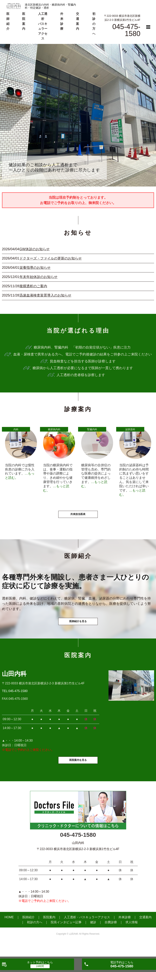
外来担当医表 (78, 520)
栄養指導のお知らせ (35, 268)
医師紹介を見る (78, 631)
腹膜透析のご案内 (33, 286)
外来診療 (124, 932)
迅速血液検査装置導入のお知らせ (45, 295)
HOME (9, 932)
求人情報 (131, 937)
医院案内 (49, 932)
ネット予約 (40, 962)
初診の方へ (93, 23)
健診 (93, 937)
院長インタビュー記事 (66, 937)
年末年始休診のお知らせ (38, 277)
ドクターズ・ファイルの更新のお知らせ (50, 258)
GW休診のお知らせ (34, 249)
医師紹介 (28, 932)
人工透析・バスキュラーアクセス (87, 932)
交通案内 (145, 932)
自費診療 (111, 937)
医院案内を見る (78, 775)
